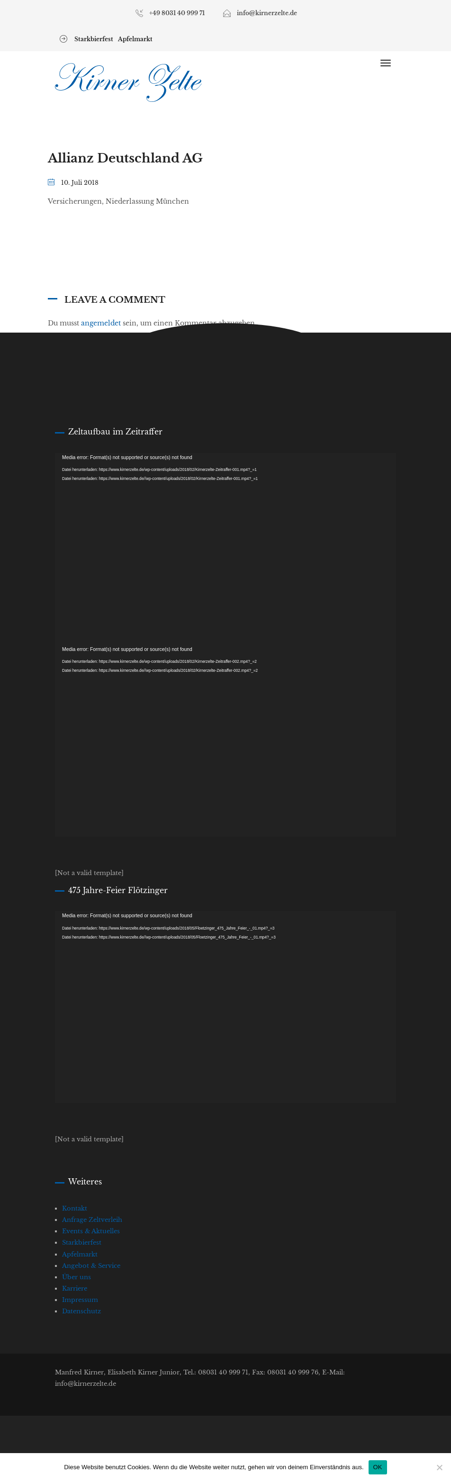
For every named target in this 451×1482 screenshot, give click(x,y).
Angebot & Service (91, 1266)
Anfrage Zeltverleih (92, 1220)
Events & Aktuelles (91, 1231)
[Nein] (439, 1467)
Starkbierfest (93, 39)
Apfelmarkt (135, 39)
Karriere (74, 1288)
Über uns (76, 1277)
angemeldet (101, 323)
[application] (225, 549)
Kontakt (74, 1208)
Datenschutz (81, 1311)
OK (377, 1467)
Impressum (80, 1300)
